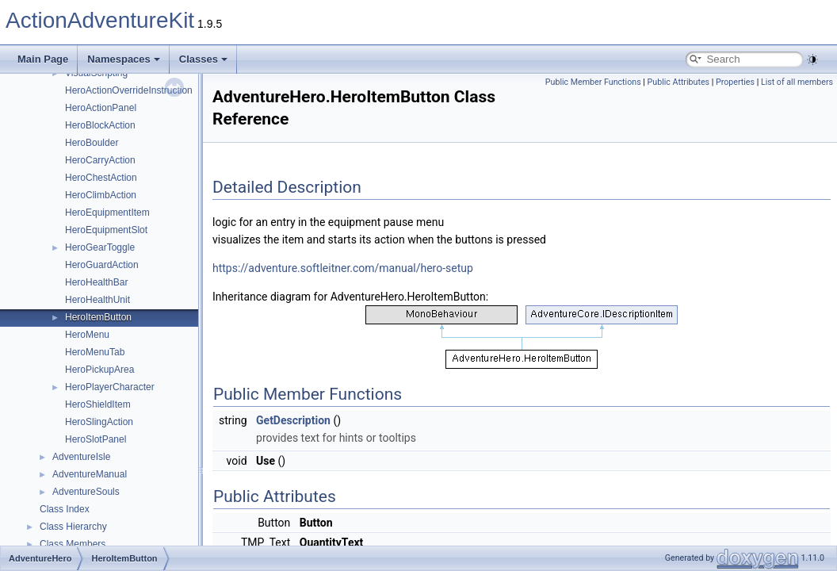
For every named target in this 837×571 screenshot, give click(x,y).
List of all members (797, 82)
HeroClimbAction (100, 195)
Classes (203, 59)
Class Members (72, 544)
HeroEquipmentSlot (106, 230)
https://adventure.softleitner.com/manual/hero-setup (342, 268)
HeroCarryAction (100, 160)
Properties (735, 82)
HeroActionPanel (100, 107)
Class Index (65, 509)
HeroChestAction (101, 177)
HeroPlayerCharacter (110, 387)
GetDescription (293, 420)
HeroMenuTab (94, 352)
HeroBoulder (91, 142)
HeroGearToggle (100, 247)
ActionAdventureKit (100, 20)
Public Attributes (679, 82)
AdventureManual (89, 474)
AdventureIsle (81, 456)
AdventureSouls (86, 491)
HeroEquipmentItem (107, 212)
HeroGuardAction (102, 264)
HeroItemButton (98, 317)
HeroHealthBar (96, 282)
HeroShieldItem (98, 404)
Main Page (42, 59)
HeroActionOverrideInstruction (129, 90)
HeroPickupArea (99, 369)
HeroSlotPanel (95, 439)
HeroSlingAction (99, 421)
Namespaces (123, 59)
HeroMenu (87, 334)
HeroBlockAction (100, 125)
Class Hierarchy (73, 526)
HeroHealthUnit (97, 299)
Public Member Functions (593, 82)
